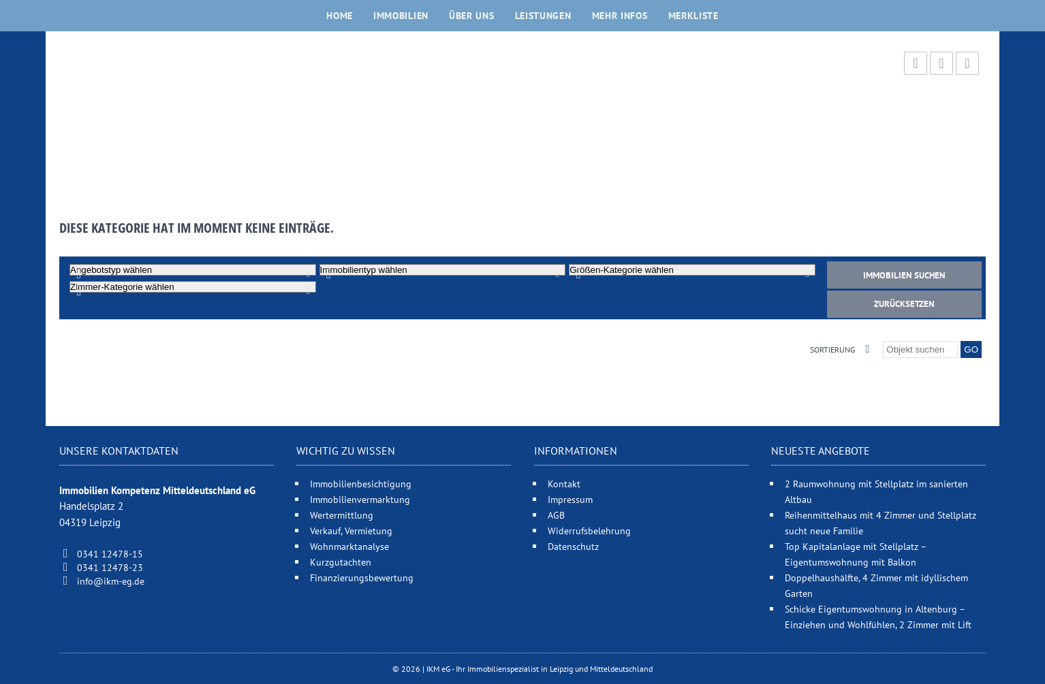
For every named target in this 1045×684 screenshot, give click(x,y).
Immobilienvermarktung (360, 499)
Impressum (570, 499)
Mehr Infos (620, 16)
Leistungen (543, 16)
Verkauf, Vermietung (351, 530)
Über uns (472, 16)
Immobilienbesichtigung (360, 483)
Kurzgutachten (340, 561)
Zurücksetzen (904, 304)
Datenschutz (573, 546)
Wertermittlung (341, 514)
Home (339, 16)
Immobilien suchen (904, 275)
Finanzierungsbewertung (362, 577)
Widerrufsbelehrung (589, 530)
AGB (556, 514)
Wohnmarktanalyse (349, 546)
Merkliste (693, 16)
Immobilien (400, 16)
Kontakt (564, 483)
